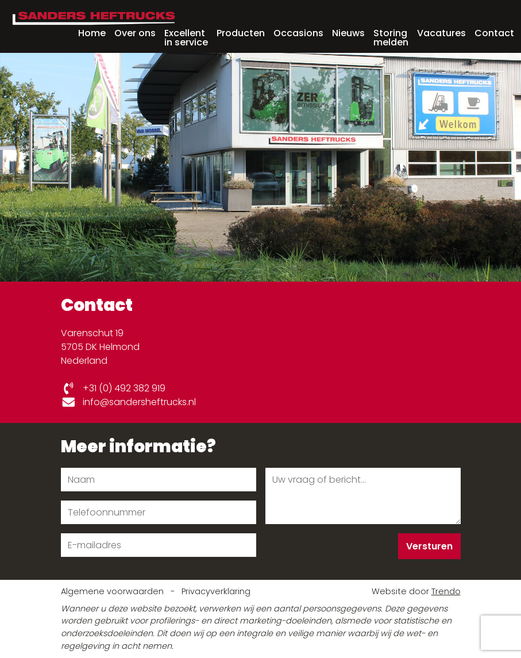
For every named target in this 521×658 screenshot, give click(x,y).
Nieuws (348, 33)
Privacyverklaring (216, 591)
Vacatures (441, 33)
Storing (390, 36)
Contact (494, 33)
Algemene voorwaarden (113, 591)
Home (92, 33)
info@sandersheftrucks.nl (128, 402)
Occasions (298, 33)
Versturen (429, 546)
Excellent (186, 36)
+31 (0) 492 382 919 (113, 388)
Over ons (135, 33)
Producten (241, 33)
